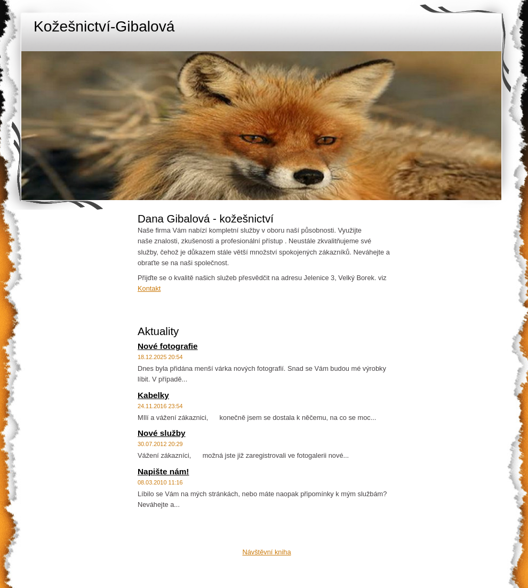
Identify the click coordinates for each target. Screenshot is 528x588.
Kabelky (153, 395)
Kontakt (149, 288)
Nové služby (162, 433)
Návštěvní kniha (266, 552)
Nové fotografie (168, 346)
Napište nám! (163, 471)
